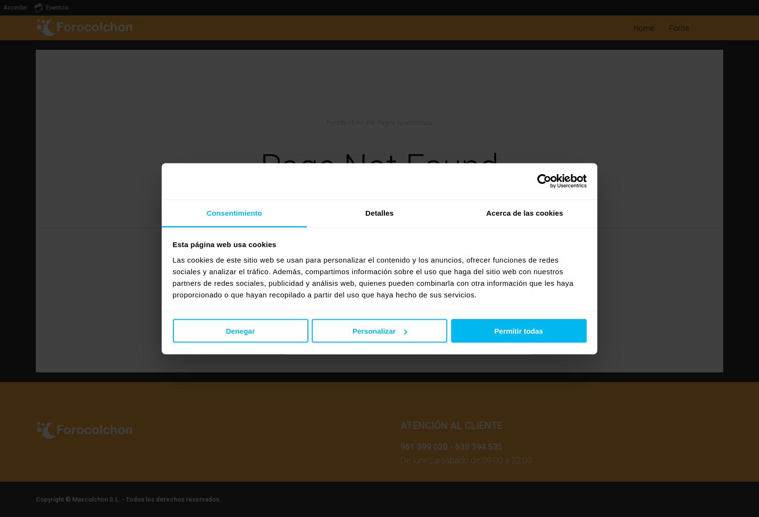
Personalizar (379, 331)
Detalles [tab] (379, 212)
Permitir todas (518, 331)
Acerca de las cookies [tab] (524, 212)
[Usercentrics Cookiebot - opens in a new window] (544, 181)
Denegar (240, 331)
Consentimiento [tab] (234, 212)
